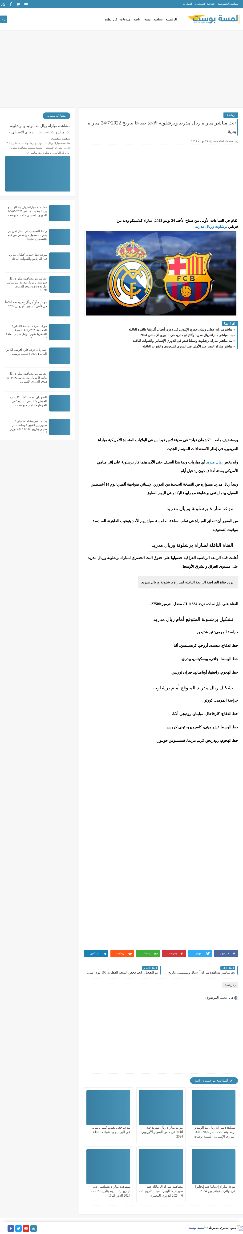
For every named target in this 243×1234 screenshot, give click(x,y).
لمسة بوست (196, 1228)
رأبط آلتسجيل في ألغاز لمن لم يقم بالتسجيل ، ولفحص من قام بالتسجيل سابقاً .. (27, 235)
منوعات (125, 19)
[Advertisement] (121, 71)
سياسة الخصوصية (228, 3)
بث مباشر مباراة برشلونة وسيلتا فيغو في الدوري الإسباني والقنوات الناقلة (183, 341)
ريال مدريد (214, 462)
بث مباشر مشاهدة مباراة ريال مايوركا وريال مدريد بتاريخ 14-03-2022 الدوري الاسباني (26, 377)
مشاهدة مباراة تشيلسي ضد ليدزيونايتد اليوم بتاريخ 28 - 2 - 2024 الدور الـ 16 (110, 1191)
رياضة (137, 19)
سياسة (158, 19)
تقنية (147, 19)
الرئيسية (171, 19)
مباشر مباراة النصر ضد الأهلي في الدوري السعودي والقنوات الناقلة (187, 346)
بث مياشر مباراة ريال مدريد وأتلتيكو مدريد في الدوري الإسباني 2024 (186, 335)
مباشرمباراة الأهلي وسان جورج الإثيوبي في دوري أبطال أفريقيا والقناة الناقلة (180, 329)
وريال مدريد (205, 226)
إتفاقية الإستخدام (205, 3)
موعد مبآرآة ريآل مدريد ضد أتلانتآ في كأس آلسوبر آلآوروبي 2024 (162, 1132)
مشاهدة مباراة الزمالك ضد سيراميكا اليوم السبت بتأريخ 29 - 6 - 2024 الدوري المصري (161, 1191)
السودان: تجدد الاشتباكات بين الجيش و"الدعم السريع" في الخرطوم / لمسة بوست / (28, 401)
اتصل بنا (187, 3)
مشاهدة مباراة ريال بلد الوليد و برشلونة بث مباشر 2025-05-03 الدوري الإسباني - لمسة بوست (214, 1132)
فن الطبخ (111, 19)
